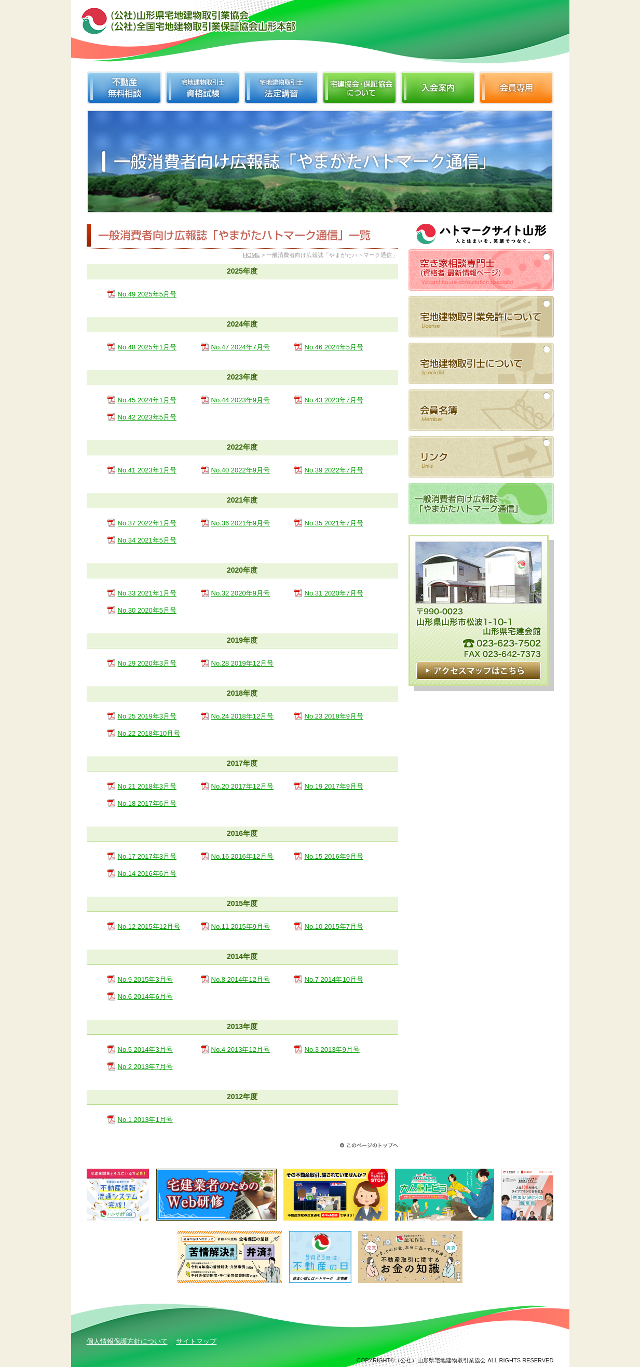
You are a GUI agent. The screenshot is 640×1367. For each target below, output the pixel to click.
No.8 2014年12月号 (240, 979)
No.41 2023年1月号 (147, 470)
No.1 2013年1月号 (145, 1120)
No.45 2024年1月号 (147, 400)
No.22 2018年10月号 (149, 733)
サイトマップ (196, 1341)
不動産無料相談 (124, 87)
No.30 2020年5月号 (147, 610)
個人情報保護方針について (127, 1341)
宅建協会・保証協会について (359, 87)
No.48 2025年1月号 (147, 347)
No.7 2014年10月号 (334, 979)
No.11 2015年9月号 (240, 926)
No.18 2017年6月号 (147, 803)
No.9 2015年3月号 (145, 979)
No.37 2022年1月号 (147, 523)
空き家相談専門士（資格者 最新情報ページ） (481, 270)
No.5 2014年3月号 (145, 1049)
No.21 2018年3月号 (147, 786)
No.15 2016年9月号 (334, 856)
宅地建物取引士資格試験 (202, 87)
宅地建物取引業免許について (481, 316)
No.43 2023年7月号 (334, 400)
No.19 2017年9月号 (334, 786)
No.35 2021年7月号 (334, 523)
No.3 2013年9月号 (332, 1049)
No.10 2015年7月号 (334, 926)
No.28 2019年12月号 (242, 663)
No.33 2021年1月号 (147, 593)
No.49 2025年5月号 (147, 294)
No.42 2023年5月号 (147, 417)
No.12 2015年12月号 (149, 926)
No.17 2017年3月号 (147, 856)
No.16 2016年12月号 (242, 856)
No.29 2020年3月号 (147, 663)
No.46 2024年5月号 (334, 347)
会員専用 (516, 87)
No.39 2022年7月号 (334, 470)
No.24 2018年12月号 (242, 716)
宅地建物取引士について (481, 363)
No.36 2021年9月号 (240, 523)
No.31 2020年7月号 (334, 593)
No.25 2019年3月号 (147, 716)
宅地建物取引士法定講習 (281, 87)
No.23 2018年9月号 (334, 716)
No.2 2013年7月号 (145, 1067)
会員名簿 (481, 410)
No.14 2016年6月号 (147, 873)
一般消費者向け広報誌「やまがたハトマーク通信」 (481, 503)
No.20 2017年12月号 (242, 786)
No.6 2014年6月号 (145, 996)
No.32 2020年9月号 (240, 593)
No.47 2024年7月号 (240, 347)
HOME (251, 255)
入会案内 (437, 87)
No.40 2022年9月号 (240, 470)
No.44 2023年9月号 (240, 400)
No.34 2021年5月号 (147, 540)
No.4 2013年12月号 (240, 1049)
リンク (481, 457)
